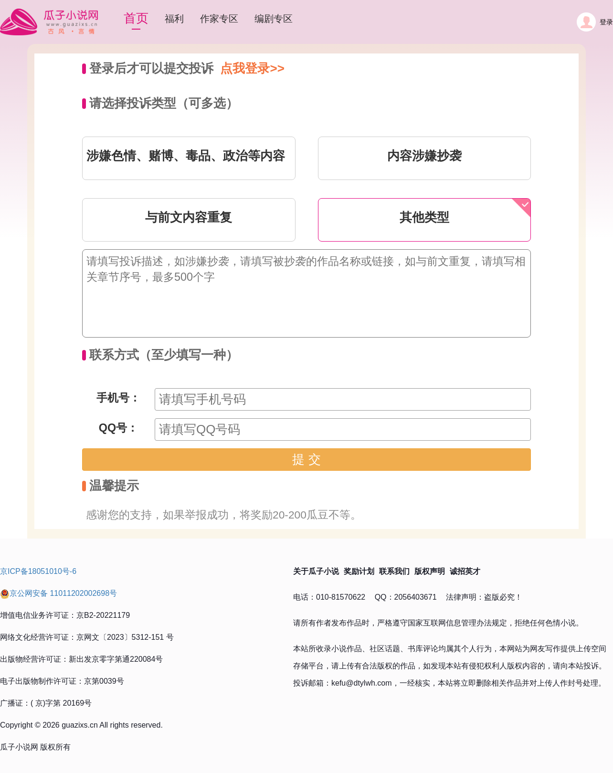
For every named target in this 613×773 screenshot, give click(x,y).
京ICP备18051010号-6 (38, 571)
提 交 (306, 459)
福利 (174, 18)
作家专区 (219, 18)
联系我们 (394, 571)
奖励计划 (359, 571)
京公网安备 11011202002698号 (58, 593)
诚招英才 (465, 571)
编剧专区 (273, 18)
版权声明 (429, 571)
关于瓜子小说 (316, 571)
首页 (136, 18)
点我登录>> (252, 68)
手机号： (118, 398)
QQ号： (118, 428)
